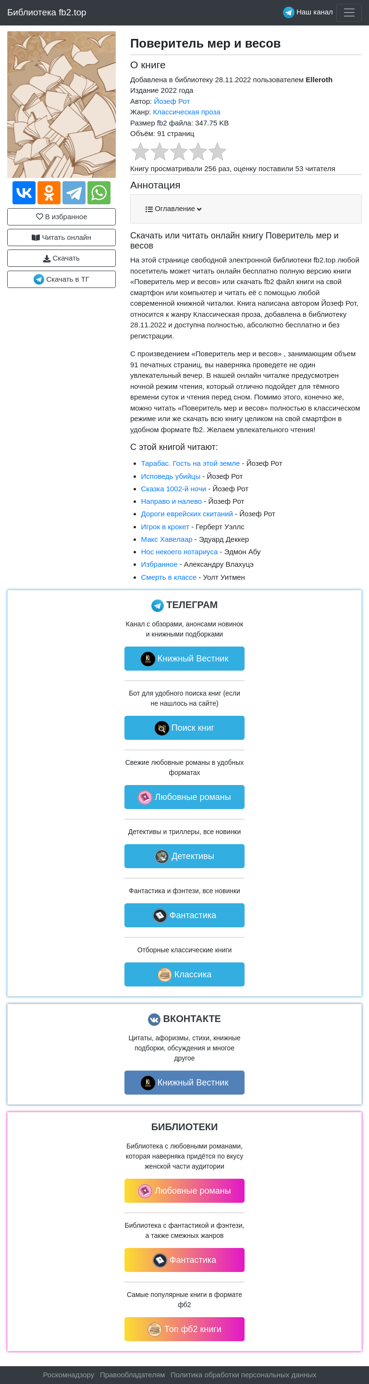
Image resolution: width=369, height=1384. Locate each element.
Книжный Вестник (185, 659)
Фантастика (184, 916)
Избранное (159, 564)
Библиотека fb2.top (46, 12)
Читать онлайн (61, 237)
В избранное (61, 216)
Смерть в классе (169, 577)
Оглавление (173, 208)
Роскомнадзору (69, 1375)
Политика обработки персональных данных (243, 1375)
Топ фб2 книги (184, 1329)
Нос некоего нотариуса (179, 552)
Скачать (61, 258)
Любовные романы (184, 797)
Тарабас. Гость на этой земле (190, 463)
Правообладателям (132, 1375)
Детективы (184, 856)
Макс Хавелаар (167, 539)
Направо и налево (171, 501)
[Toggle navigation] (349, 13)
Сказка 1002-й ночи (174, 489)
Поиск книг (184, 728)
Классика (184, 975)
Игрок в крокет (165, 527)
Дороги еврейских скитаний (187, 514)
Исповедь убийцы (171, 476)
